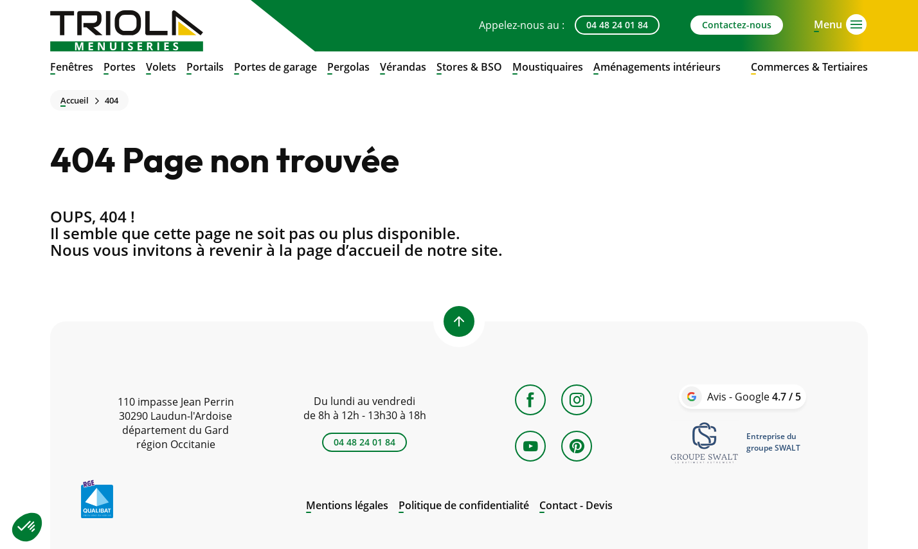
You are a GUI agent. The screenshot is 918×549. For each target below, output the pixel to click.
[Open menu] (828, 23)
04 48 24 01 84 (617, 25)
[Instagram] (576, 399)
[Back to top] (459, 321)
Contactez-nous (736, 25)
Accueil (74, 100)
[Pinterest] (576, 446)
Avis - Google (754, 396)
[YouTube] (530, 446)
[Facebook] (530, 399)
